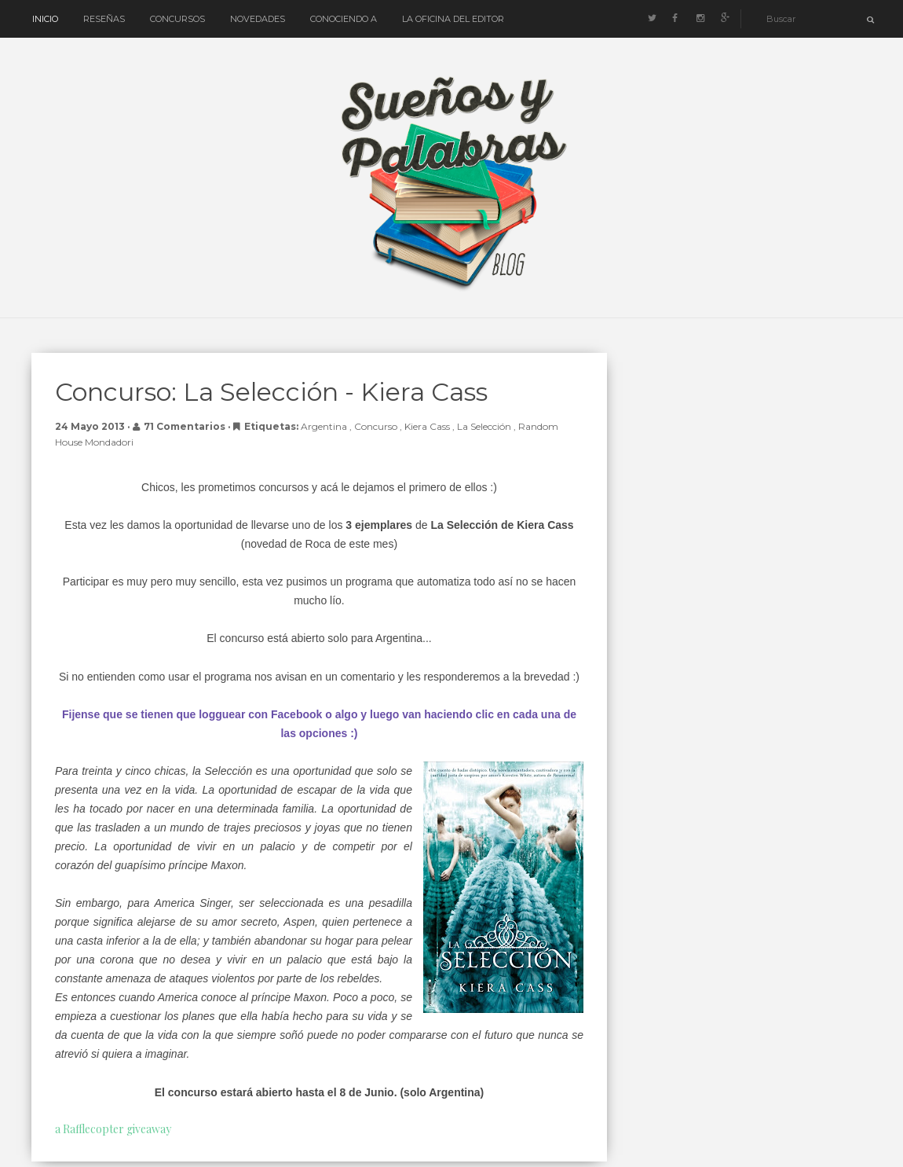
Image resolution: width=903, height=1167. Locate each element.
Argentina (325, 426)
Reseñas (104, 18)
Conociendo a (343, 18)
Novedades (257, 18)
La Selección (485, 426)
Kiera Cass (428, 426)
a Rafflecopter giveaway (113, 1128)
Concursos (177, 18)
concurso (377, 426)
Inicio (45, 18)
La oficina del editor (453, 18)
